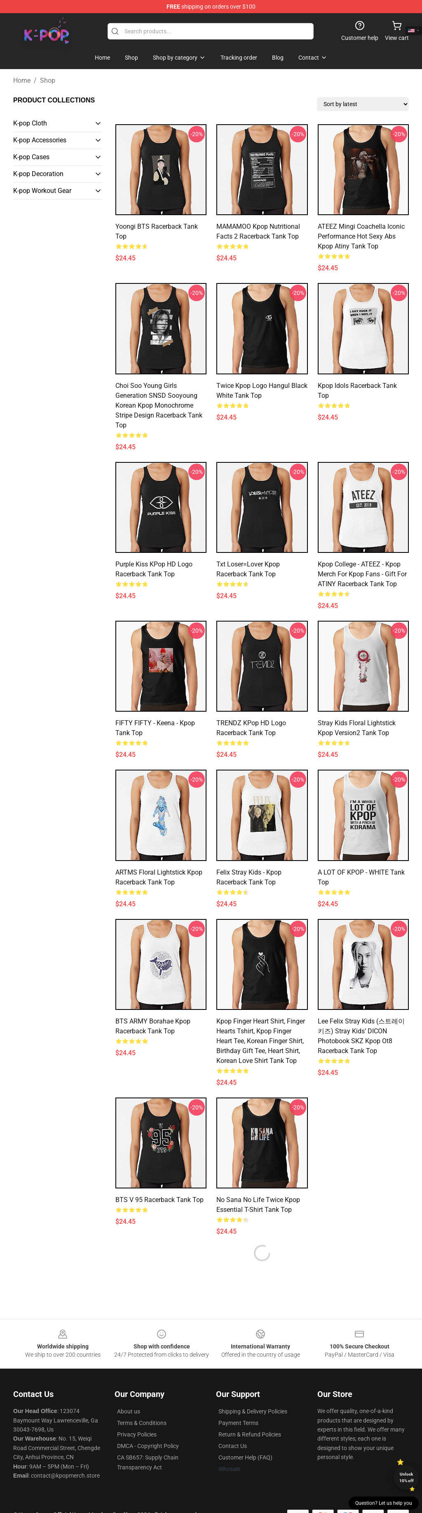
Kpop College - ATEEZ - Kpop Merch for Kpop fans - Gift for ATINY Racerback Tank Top (362, 574)
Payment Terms (238, 1423)
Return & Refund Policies (249, 1434)
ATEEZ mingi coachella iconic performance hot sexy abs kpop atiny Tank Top (361, 236)
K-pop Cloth (30, 123)
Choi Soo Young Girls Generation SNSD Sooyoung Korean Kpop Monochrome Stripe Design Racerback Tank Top (158, 405)
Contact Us (232, 1446)
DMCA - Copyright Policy (148, 1446)
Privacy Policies (137, 1434)
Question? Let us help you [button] (383, 1503)
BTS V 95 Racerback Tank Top (159, 1200)
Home (21, 80)
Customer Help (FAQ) (245, 1457)
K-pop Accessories (39, 140)
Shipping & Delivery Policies (252, 1411)
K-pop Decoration (38, 174)
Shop (47, 80)
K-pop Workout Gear (42, 191)
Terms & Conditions (141, 1423)
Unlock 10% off (406, 1477)
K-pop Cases (31, 157)
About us (128, 1411)
